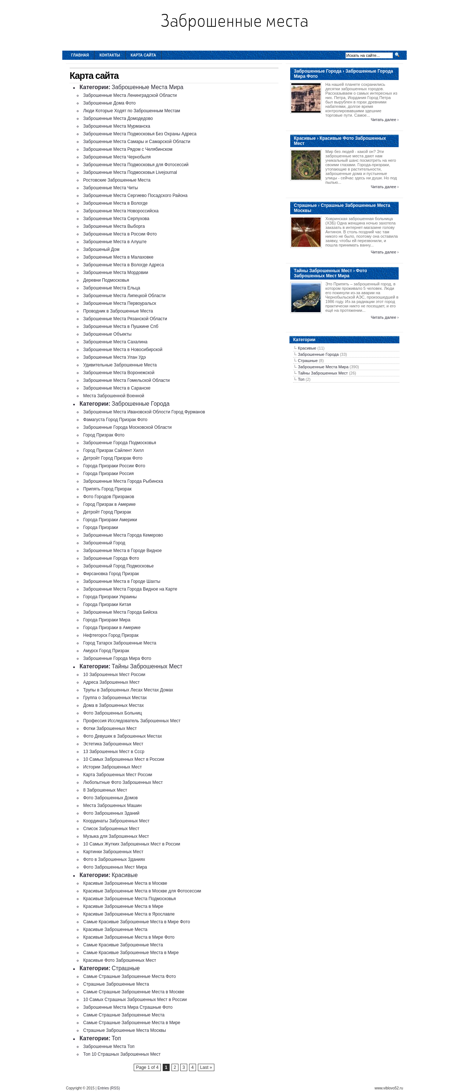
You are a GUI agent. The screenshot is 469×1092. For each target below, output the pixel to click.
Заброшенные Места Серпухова (116, 218)
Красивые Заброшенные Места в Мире (123, 906)
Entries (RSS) (108, 1088)
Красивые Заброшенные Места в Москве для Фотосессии (142, 891)
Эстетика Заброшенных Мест (113, 743)
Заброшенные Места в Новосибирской (122, 349)
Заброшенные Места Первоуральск (119, 303)
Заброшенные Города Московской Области (127, 427)
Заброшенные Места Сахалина (115, 341)
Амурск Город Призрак (106, 650)
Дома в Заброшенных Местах (113, 705)
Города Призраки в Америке (112, 627)
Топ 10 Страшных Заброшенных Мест (121, 1054)
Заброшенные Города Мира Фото (117, 658)
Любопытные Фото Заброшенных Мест (123, 782)
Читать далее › (385, 119)
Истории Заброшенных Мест (112, 767)
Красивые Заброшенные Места (115, 929)
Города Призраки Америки (110, 519)
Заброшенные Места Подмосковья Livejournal (130, 172)
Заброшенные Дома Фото (109, 103)
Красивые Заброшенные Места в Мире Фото (128, 937)
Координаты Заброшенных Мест (116, 820)
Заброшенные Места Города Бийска (120, 612)
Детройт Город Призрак (107, 512)
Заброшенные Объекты (107, 334)
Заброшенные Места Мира (148, 87)
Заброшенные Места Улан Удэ (114, 357)
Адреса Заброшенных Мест (111, 682)
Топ (116, 1038)
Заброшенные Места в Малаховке (118, 257)
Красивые (125, 875)
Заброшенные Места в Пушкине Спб (120, 326)
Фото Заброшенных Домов (110, 797)
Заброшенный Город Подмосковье (118, 566)
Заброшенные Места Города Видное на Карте (130, 589)
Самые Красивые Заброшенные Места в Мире (131, 952)
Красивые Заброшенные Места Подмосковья (129, 898)
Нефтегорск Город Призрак (111, 635)
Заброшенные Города (141, 404)
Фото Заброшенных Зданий (111, 813)
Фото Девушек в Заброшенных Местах (122, 736)
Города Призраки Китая (107, 604)
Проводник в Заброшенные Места (118, 311)
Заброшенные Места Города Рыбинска (123, 481)
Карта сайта (143, 55)
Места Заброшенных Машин (112, 805)
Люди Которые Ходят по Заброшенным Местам (131, 110)
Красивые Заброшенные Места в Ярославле (129, 914)
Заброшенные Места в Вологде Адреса (123, 264)
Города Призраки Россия (108, 473)
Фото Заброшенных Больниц (112, 713)
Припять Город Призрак (107, 489)
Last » (206, 1067)
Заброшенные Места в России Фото (120, 234)
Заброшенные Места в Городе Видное (122, 550)
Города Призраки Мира (106, 619)
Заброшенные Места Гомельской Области (126, 380)
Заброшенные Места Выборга (114, 226)
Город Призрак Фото (104, 435)
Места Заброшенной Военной (113, 395)
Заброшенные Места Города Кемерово (123, 535)
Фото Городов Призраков (108, 496)
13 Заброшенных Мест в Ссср (113, 751)
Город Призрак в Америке (109, 504)
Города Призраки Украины (110, 596)
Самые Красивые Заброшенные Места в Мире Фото (136, 921)
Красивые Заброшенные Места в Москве (125, 883)
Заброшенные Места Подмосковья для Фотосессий (135, 164)
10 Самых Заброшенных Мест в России (123, 759)
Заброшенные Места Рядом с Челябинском (128, 149)
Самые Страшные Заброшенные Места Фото (129, 976)
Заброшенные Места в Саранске (117, 388)
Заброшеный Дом (101, 249)
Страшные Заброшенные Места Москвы (124, 1030)
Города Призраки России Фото (114, 465)
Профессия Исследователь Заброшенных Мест (132, 720)
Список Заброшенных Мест (111, 828)
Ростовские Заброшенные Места (117, 180)
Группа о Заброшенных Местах (115, 697)
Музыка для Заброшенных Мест (116, 836)
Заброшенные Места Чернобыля (117, 157)
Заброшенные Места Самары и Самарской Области (136, 141)
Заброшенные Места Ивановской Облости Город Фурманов (144, 411)
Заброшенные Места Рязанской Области (125, 318)
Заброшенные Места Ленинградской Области (130, 95)
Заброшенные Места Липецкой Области (124, 295)
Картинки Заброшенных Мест (113, 851)
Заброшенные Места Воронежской (118, 372)
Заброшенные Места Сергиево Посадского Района (135, 195)
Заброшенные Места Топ (108, 1046)
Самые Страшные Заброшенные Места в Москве (133, 991)
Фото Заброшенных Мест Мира (115, 867)
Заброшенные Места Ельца (111, 288)
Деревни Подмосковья (106, 280)
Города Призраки (100, 527)
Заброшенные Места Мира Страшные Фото (128, 1007)
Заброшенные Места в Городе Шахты (121, 581)
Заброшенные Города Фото (111, 558)
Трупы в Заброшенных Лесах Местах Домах (128, 690)
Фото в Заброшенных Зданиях (114, 859)
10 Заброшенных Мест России (114, 674)
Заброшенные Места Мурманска (116, 126)
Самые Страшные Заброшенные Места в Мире (131, 1022)
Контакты (110, 55)
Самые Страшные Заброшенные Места (124, 1015)
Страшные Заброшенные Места (116, 984)
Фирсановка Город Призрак (111, 573)
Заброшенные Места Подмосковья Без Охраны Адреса (139, 133)
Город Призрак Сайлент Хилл (113, 450)
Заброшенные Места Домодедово (118, 118)
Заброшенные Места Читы (110, 187)
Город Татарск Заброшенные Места (119, 643)
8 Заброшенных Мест (105, 790)
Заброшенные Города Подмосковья (119, 442)
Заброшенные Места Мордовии (115, 272)
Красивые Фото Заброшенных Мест (119, 960)
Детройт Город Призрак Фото (113, 458)
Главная (80, 55)
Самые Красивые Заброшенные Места (123, 944)
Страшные (126, 968)
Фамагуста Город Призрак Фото (115, 419)
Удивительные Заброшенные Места (120, 365)
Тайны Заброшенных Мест (147, 666)
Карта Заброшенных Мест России (117, 774)
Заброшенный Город (104, 542)
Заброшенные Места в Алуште (115, 241)
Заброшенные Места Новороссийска (121, 210)
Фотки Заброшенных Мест (110, 728)
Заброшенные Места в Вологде (115, 203)
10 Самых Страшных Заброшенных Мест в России (135, 999)
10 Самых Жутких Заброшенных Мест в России (131, 844)
